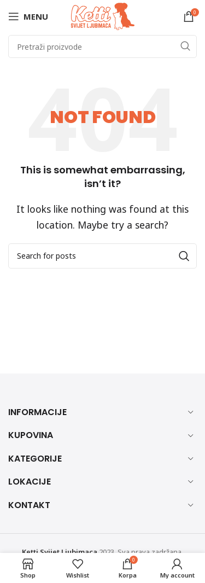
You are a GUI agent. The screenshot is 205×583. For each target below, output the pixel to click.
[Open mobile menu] (28, 16)
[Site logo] (103, 15)
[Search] (102, 46)
